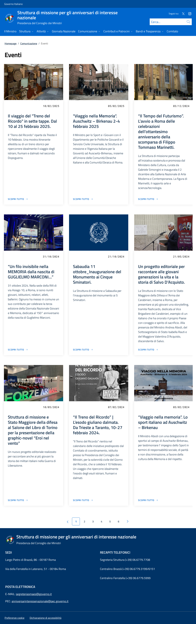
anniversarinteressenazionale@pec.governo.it (40, 601)
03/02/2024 (181, 407)
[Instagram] (188, 13)
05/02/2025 (116, 106)
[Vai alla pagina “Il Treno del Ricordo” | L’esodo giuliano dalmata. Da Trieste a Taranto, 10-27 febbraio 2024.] (83, 500)
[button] (14, 618)
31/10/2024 (51, 256)
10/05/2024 (51, 407)
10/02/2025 (51, 106)
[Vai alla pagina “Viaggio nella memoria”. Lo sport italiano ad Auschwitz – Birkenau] (148, 500)
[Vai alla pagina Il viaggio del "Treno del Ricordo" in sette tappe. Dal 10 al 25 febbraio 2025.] (18, 199)
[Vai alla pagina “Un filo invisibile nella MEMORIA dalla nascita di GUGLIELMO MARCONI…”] (18, 349)
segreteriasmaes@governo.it (34, 594)
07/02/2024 (116, 407)
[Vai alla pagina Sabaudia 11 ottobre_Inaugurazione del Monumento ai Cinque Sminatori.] (83, 349)
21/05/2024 (181, 256)
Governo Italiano (13, 4)
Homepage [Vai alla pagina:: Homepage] (11, 43)
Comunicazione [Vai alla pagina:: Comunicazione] (28, 43)
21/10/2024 (116, 256)
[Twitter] (182, 13)
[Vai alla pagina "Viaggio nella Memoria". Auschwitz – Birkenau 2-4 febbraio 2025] (83, 199)
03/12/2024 (181, 106)
